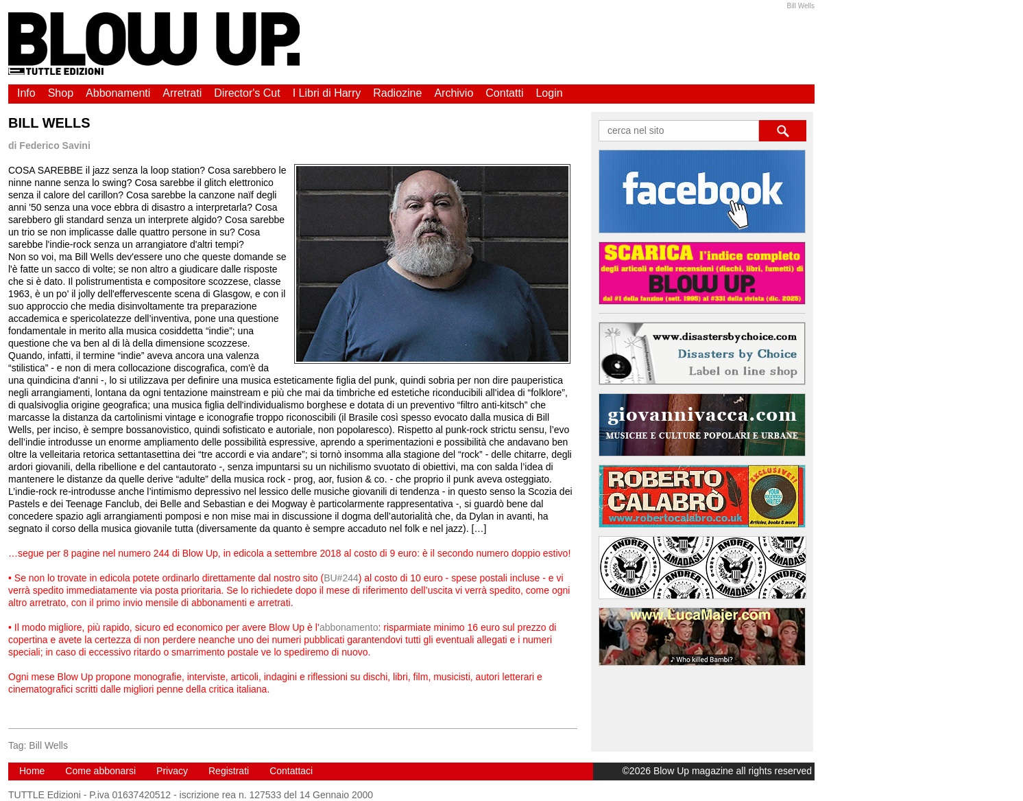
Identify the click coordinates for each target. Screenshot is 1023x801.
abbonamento (349, 627)
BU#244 (341, 577)
